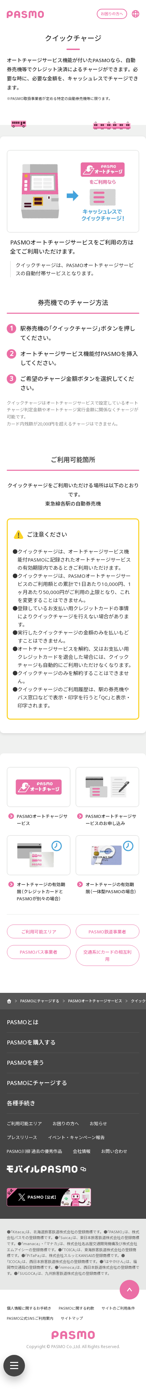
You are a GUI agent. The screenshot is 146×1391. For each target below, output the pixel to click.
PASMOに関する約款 (76, 1308)
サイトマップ (72, 1318)
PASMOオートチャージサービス (95, 1000)
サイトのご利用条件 (118, 1308)
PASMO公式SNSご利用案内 (30, 1318)
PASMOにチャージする (39, 1000)
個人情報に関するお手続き (29, 1308)
